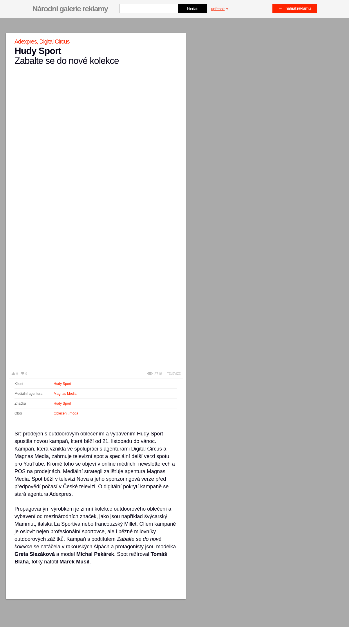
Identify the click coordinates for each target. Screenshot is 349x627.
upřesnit (220, 9)
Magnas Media (65, 394)
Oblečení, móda (66, 413)
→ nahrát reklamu (295, 8)
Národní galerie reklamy (70, 8)
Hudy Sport (62, 384)
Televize (174, 373)
